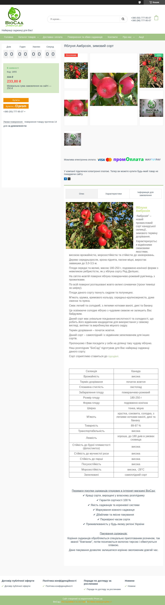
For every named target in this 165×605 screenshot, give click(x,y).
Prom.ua (98, 598)
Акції (141, 37)
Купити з (16, 106)
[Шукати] (123, 19)
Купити (16, 100)
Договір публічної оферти (17, 586)
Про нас (127, 37)
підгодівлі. (113, 356)
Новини (131, 586)
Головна (8, 37)
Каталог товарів (27, 37)
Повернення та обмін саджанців (85, 37)
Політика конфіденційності (59, 586)
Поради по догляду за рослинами (104, 589)
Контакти (113, 37)
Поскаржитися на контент (73, 602)
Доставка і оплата (52, 37)
